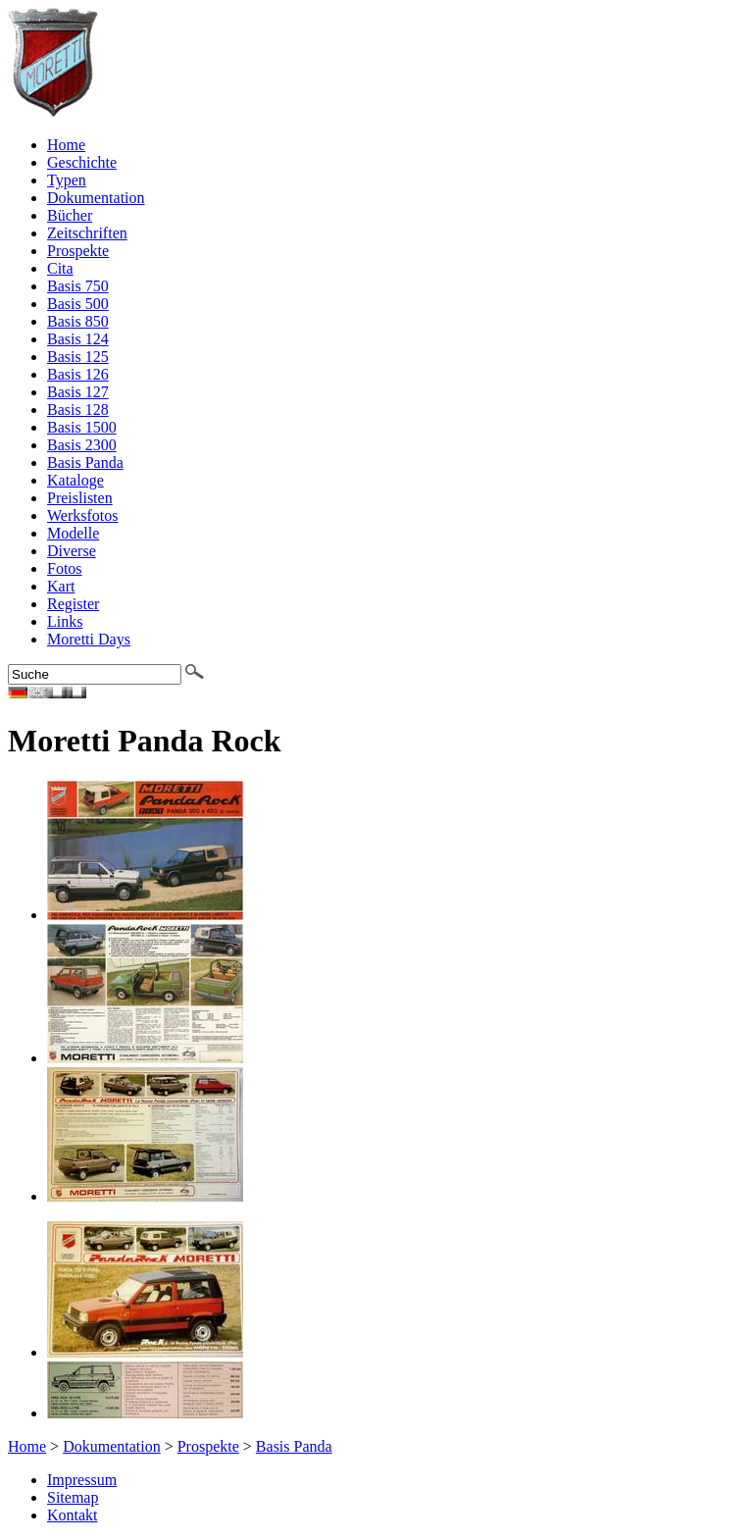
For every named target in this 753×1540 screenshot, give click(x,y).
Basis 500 (78, 303)
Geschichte (82, 162)
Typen (66, 180)
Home (66, 144)
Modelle (73, 533)
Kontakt (72, 1515)
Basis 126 (78, 374)
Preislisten (80, 497)
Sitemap (72, 1497)
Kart (61, 586)
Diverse (71, 550)
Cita (60, 268)
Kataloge (75, 480)
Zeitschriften (87, 233)
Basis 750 (78, 286)
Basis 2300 (82, 444)
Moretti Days (88, 639)
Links (64, 621)
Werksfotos (82, 515)
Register (73, 603)
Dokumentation (96, 197)
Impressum (82, 1479)
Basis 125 (78, 356)
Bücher (69, 215)
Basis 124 (78, 339)
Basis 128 (78, 409)
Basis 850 (78, 321)
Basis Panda (85, 462)
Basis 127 (78, 392)
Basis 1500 (82, 427)
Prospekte (78, 250)
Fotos (64, 568)
